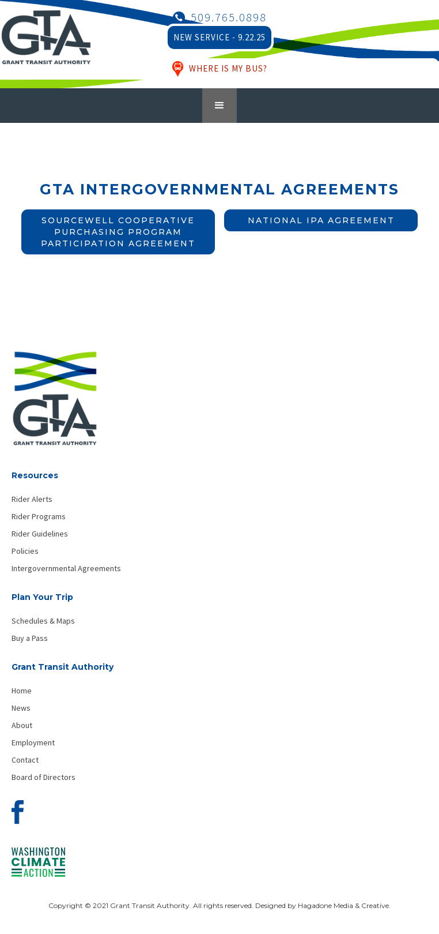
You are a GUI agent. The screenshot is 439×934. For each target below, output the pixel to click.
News (21, 708)
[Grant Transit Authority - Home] (55, 404)
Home (22, 690)
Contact (25, 760)
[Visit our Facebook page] (18, 815)
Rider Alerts (32, 499)
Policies (25, 551)
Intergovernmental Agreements (66, 568)
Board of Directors (43, 777)
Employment (33, 742)
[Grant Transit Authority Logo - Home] (46, 43)
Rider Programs (39, 516)
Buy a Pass (30, 638)
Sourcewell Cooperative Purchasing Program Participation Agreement (118, 232)
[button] (219, 105)
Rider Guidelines (40, 533)
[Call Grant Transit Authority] (220, 17)
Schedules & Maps (43, 621)
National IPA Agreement (321, 220)
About (22, 725)
